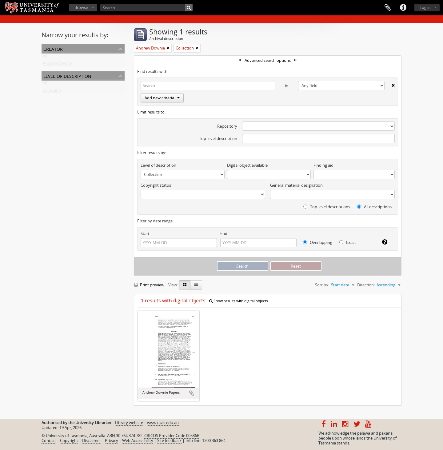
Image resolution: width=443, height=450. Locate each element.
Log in (425, 7)
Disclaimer (91, 440)
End (223, 233)
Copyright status (156, 185)
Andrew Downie (57, 64)
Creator (53, 48)
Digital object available (247, 165)
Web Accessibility (137, 440)
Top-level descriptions (326, 206)
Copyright (69, 440)
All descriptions (374, 206)
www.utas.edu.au (163, 422)
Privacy (111, 440)
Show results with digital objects (238, 301)
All (45, 57)
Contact (49, 440)
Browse (81, 7)
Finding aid (323, 165)
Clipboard (387, 7)
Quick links (403, 7)
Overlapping (317, 242)
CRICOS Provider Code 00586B (171, 435)
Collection (52, 91)
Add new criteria (162, 98)
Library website (129, 422)
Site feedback (169, 440)
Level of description (67, 75)
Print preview (149, 285)
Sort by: (322, 285)
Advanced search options (268, 60)
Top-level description (218, 138)
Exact (347, 242)
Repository (227, 126)
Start (145, 233)
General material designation (296, 185)
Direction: (366, 285)
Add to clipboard (192, 393)
